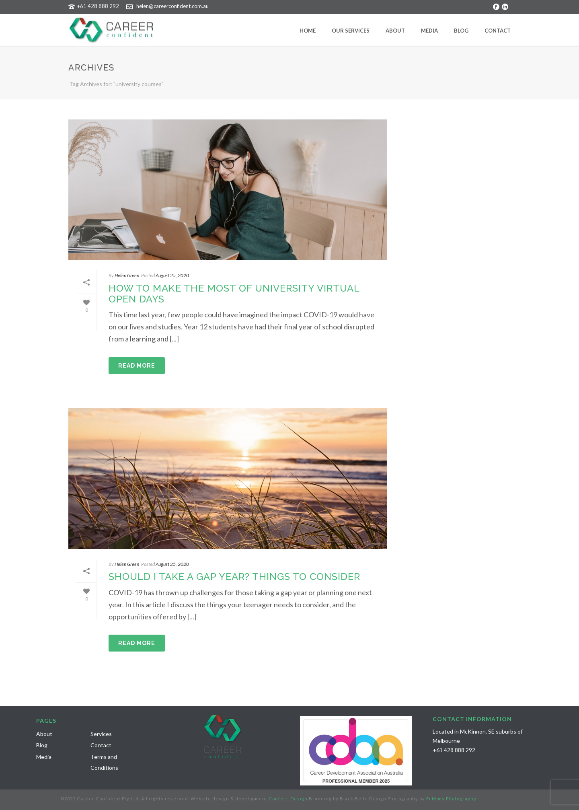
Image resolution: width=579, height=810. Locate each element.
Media (429, 30)
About (395, 30)
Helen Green (127, 275)
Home (308, 30)
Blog (461, 30)
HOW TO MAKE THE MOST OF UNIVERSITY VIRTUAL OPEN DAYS (234, 293)
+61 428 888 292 (98, 6)
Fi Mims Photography (451, 798)
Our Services (351, 30)
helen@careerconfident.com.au (172, 6)
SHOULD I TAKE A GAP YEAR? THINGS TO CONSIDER (234, 576)
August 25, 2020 (172, 275)
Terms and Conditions (104, 762)
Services (101, 733)
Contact (498, 30)
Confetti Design (288, 798)
